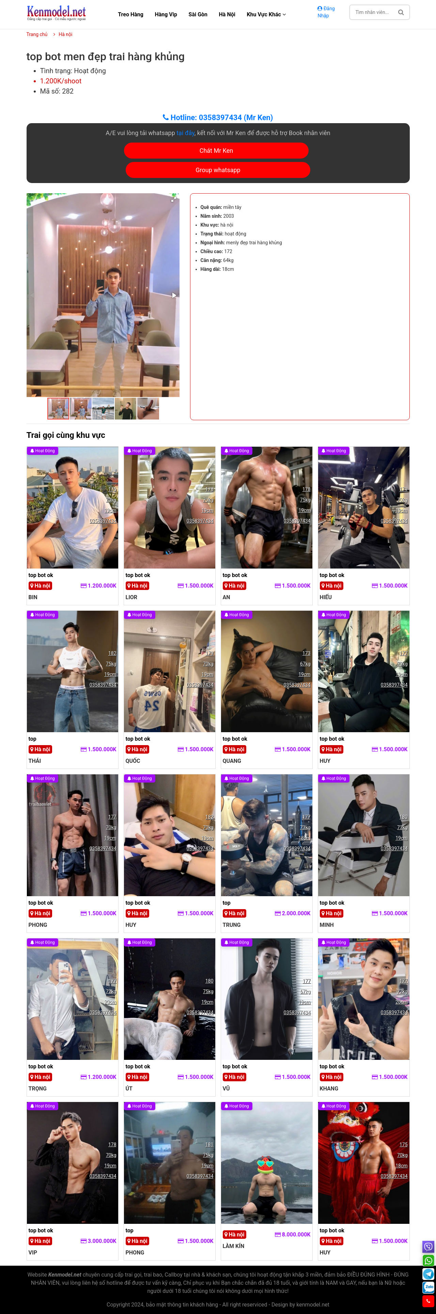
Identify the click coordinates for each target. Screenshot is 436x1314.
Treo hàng (130, 14)
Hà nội (227, 14)
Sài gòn (198, 14)
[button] (173, 199)
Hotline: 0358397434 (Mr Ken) (218, 117)
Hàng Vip (166, 14)
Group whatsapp (218, 170)
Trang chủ (37, 34)
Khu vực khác (266, 14)
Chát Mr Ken (216, 150)
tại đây (185, 132)
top (32, 739)
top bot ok (41, 575)
